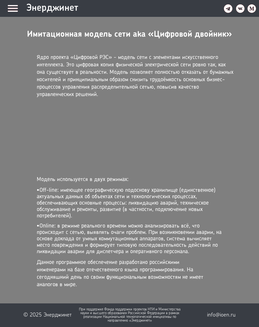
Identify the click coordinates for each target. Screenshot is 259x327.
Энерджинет (52, 8)
